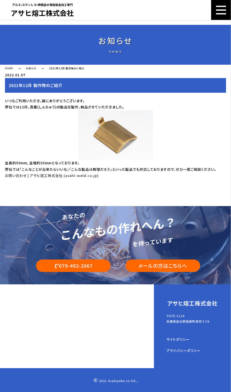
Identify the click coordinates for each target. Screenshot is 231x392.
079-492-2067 (73, 265)
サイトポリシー (178, 339)
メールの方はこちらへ (162, 265)
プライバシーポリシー (183, 350)
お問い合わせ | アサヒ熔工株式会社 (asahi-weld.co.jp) (52, 175)
